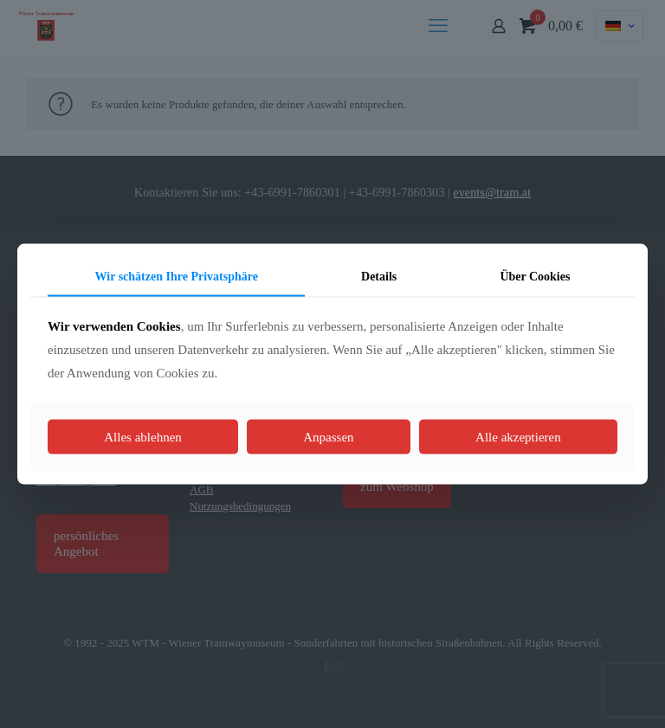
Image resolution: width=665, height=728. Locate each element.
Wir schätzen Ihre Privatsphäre (176, 275)
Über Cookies (535, 275)
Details (379, 275)
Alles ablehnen (143, 437)
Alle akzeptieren (518, 437)
